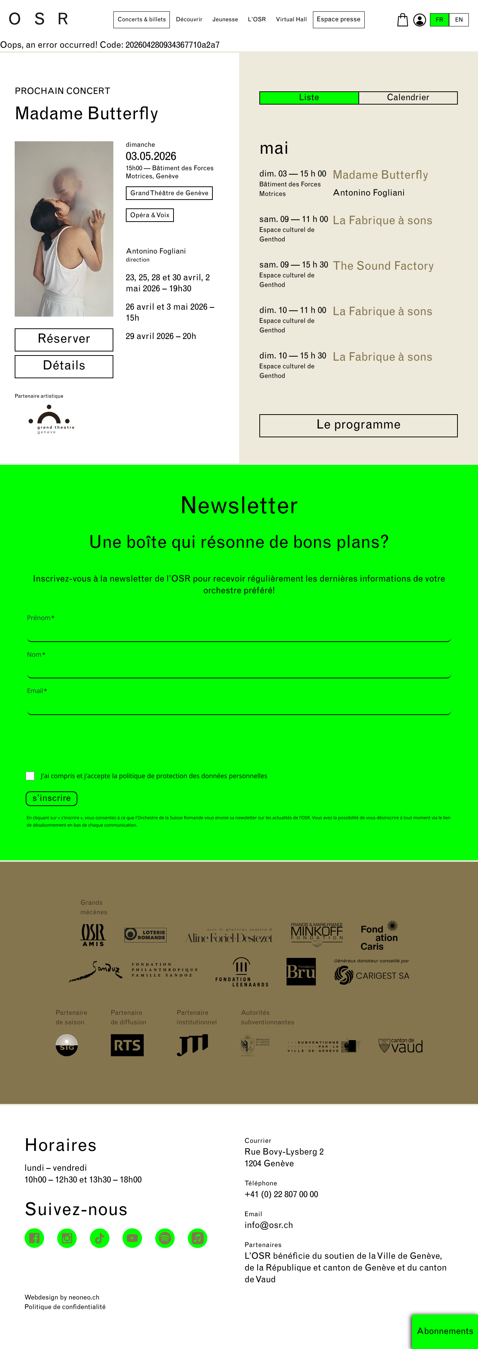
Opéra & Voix (149, 215)
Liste (309, 98)
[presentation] (81, 741)
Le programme (358, 425)
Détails (64, 366)
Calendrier (408, 98)
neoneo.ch (84, 1297)
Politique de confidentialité (65, 1307)
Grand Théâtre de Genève (169, 193)
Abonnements (445, 1331)
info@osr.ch (269, 1225)
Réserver (64, 339)
